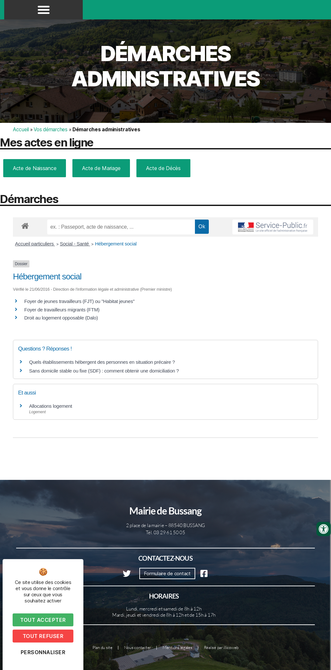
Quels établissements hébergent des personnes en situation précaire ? (102, 362)
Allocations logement (50, 406)
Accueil (21, 129)
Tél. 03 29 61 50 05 (165, 532)
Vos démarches (51, 129)
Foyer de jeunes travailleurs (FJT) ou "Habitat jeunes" (79, 301)
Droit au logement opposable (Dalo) (61, 317)
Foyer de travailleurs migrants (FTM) (62, 309)
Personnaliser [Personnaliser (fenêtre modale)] (43, 652)
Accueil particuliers (35, 243)
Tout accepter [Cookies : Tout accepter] (43, 620)
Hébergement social (116, 243)
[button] (43, 9)
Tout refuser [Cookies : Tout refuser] (43, 636)
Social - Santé (75, 243)
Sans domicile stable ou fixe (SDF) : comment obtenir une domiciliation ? (104, 370)
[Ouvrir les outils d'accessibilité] (323, 529)
